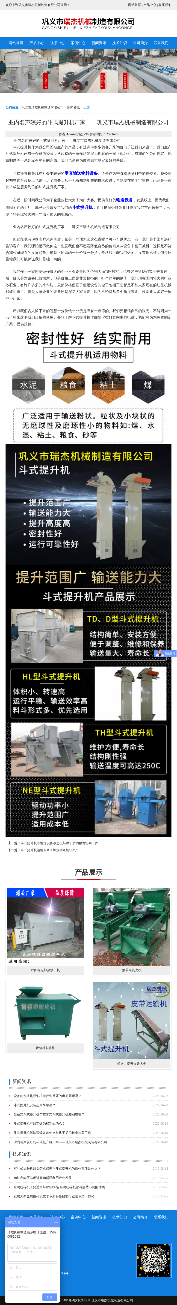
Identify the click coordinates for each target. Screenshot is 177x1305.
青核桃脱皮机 (45, 1048)
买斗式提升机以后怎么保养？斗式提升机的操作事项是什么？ (57, 1168)
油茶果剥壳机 (132, 970)
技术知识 (119, 43)
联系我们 (165, 5)
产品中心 (149, 5)
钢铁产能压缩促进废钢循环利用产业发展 (43, 1178)
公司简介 (140, 43)
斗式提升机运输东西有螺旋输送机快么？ (50, 850)
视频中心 (57, 43)
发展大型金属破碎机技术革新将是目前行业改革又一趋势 (54, 1196)
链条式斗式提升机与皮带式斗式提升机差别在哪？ (49, 1114)
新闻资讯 (98, 43)
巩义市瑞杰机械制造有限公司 (43, 107)
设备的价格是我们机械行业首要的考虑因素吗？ (47, 1096)
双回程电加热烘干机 (45, 970)
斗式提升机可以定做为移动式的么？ (39, 1123)
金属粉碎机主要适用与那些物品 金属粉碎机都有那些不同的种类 (59, 1187)
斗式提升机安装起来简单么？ (35, 1105)
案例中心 (78, 43)
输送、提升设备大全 (131, 1063)
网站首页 (134, 5)
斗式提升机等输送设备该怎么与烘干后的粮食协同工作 (59, 843)
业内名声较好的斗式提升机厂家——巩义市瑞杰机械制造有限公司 (60, 1142)
